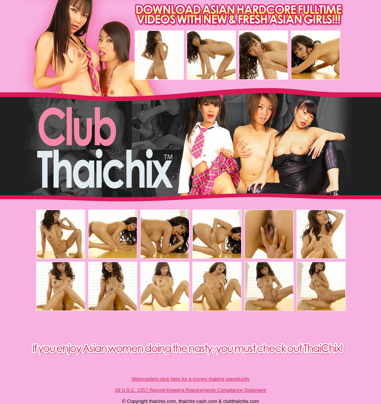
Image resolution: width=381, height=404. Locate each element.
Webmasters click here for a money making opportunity (191, 379)
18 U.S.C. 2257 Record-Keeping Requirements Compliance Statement (190, 390)
